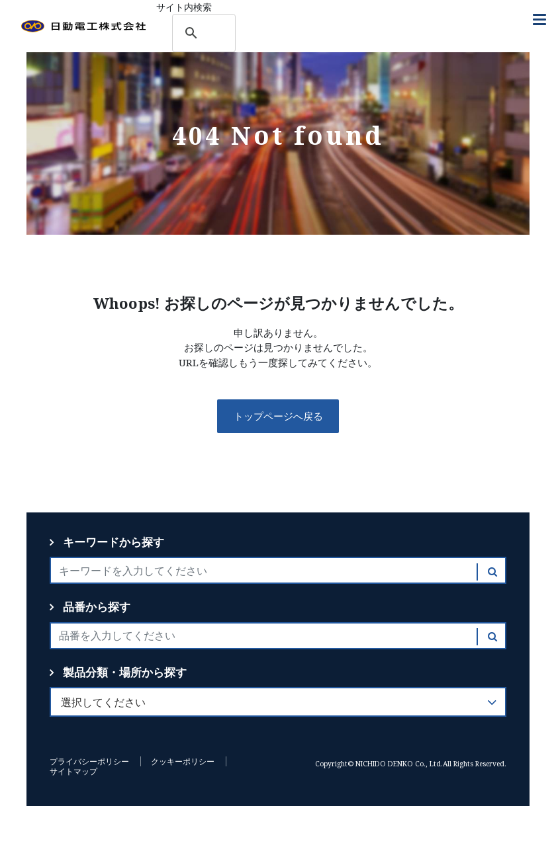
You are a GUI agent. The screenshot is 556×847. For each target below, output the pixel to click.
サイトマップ (73, 771)
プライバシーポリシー (89, 761)
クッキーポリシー (182, 761)
